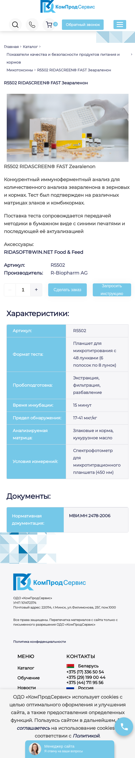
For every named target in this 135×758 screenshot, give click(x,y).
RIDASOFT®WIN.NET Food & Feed (43, 252)
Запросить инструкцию (112, 290)
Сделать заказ (67, 290)
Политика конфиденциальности (39, 642)
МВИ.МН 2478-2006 (89, 515)
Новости (26, 687)
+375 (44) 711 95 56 (84, 682)
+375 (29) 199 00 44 (85, 677)
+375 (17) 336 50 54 (85, 672)
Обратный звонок (83, 24)
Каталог (25, 668)
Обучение (28, 677)
